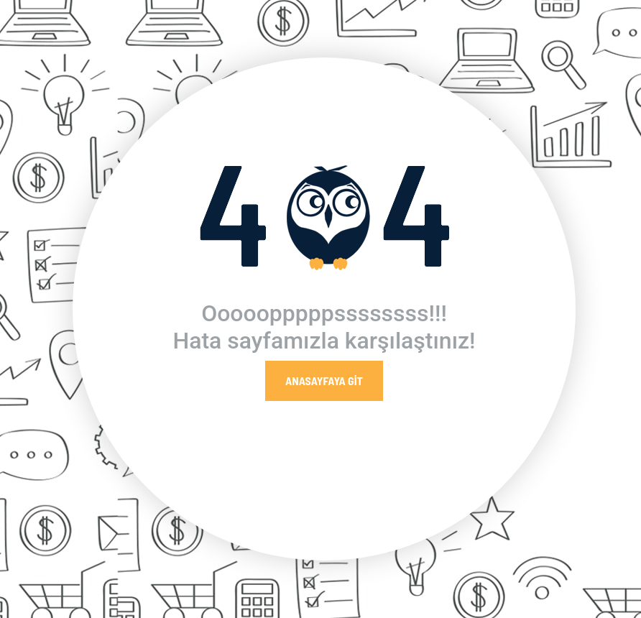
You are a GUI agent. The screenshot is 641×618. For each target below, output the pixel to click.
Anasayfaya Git (324, 380)
